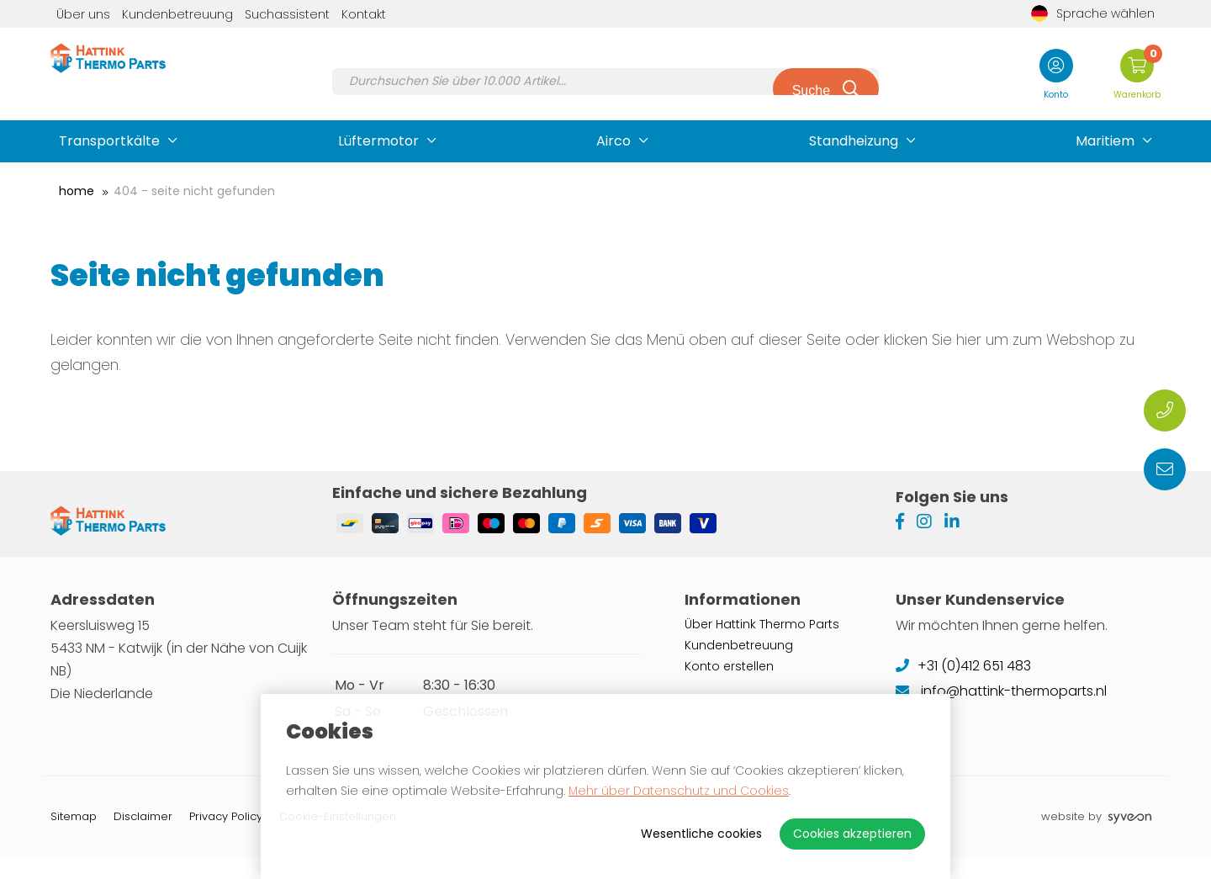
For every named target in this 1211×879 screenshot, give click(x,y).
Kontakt (363, 14)
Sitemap (73, 838)
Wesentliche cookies (701, 833)
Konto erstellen (729, 688)
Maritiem (1105, 141)
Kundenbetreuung (177, 14)
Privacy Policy (225, 838)
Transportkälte (109, 141)
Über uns (83, 14)
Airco (613, 141)
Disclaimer (143, 838)
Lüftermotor (378, 141)
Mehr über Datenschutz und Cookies (678, 790)
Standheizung (853, 141)
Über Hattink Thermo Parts (762, 646)
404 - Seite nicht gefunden (194, 191)
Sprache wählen (1093, 13)
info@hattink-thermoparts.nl (1001, 713)
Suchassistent (287, 14)
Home (76, 191)
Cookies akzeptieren (852, 833)
